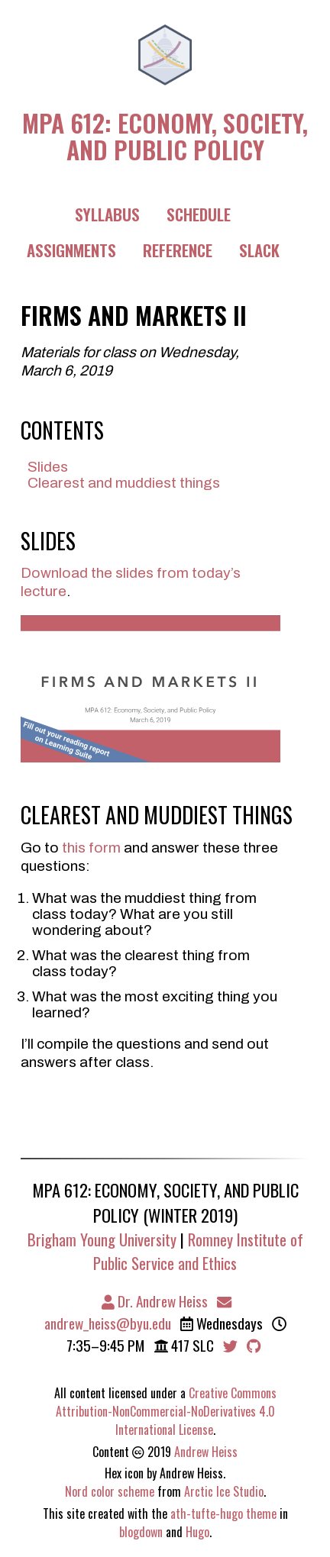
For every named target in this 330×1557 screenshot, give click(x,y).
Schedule (199, 214)
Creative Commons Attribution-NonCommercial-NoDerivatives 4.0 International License (166, 1411)
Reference (177, 250)
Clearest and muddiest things (124, 483)
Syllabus (107, 214)
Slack (259, 250)
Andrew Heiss (206, 1452)
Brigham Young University (102, 1239)
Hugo (197, 1532)
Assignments (71, 250)
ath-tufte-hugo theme (223, 1513)
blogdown (141, 1532)
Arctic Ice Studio (224, 1491)
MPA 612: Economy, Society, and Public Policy (165, 134)
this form (91, 848)
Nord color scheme (109, 1491)
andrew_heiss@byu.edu (138, 1314)
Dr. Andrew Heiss (155, 1301)
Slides (48, 467)
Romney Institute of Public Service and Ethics (198, 1251)
